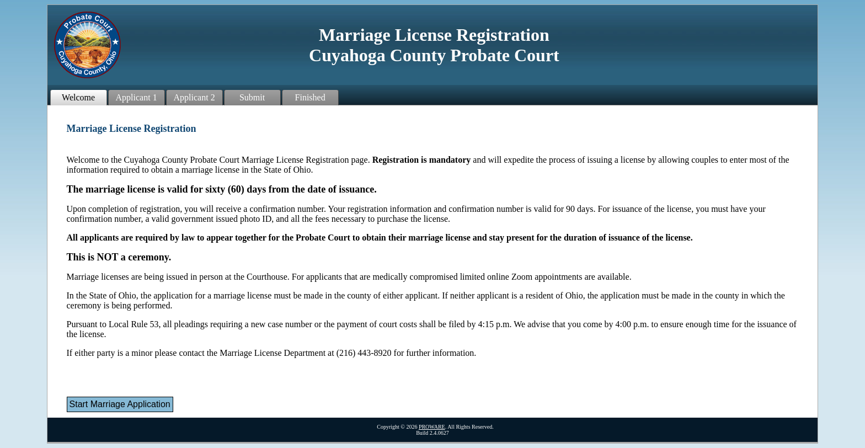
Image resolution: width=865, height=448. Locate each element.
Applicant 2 (194, 97)
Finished (310, 97)
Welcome (78, 97)
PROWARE (432, 427)
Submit (252, 97)
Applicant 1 (136, 97)
